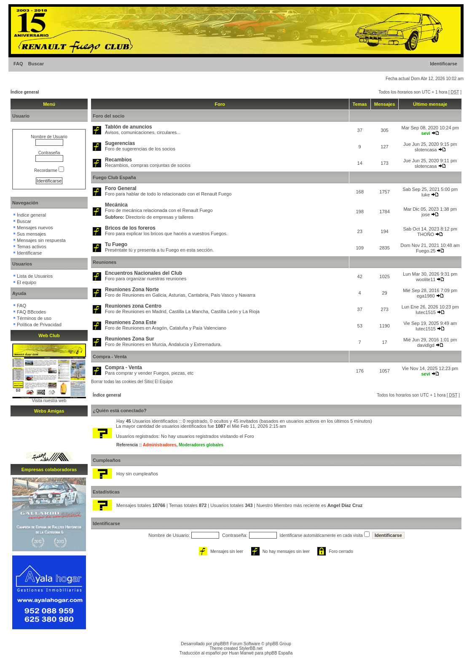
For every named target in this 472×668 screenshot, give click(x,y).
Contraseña (49, 152)
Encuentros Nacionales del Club (143, 273)
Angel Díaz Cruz (345, 505)
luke (425, 194)
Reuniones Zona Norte (132, 289)
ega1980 (426, 295)
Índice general (25, 92)
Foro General (121, 188)
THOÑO (425, 234)
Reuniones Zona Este (130, 322)
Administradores (159, 445)
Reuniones (104, 262)
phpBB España (279, 653)
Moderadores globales (201, 445)
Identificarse (443, 63)
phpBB (219, 643)
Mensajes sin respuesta (41, 240)
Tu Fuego (116, 244)
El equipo (26, 282)
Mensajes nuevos (35, 227)
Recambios (118, 160)
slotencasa (426, 149)
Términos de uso (34, 318)
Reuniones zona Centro (133, 306)
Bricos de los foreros (130, 228)
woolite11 (425, 279)
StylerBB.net (251, 648)
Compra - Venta (110, 356)
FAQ (18, 63)
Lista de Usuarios (35, 276)
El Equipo (164, 381)
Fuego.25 (425, 250)
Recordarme (49, 170)
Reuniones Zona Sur (129, 339)
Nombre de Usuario (49, 136)
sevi (425, 133)
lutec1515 (426, 312)
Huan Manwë (241, 653)
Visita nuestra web (49, 400)
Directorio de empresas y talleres (159, 217)
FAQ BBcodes (31, 311)
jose (425, 214)
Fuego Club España (114, 177)
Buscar (36, 63)
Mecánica (116, 205)
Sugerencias (120, 143)
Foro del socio (108, 115)
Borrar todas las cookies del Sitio (122, 381)
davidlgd (425, 345)
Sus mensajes (31, 233)
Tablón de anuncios (128, 127)
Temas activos (31, 246)
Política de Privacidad (39, 324)
